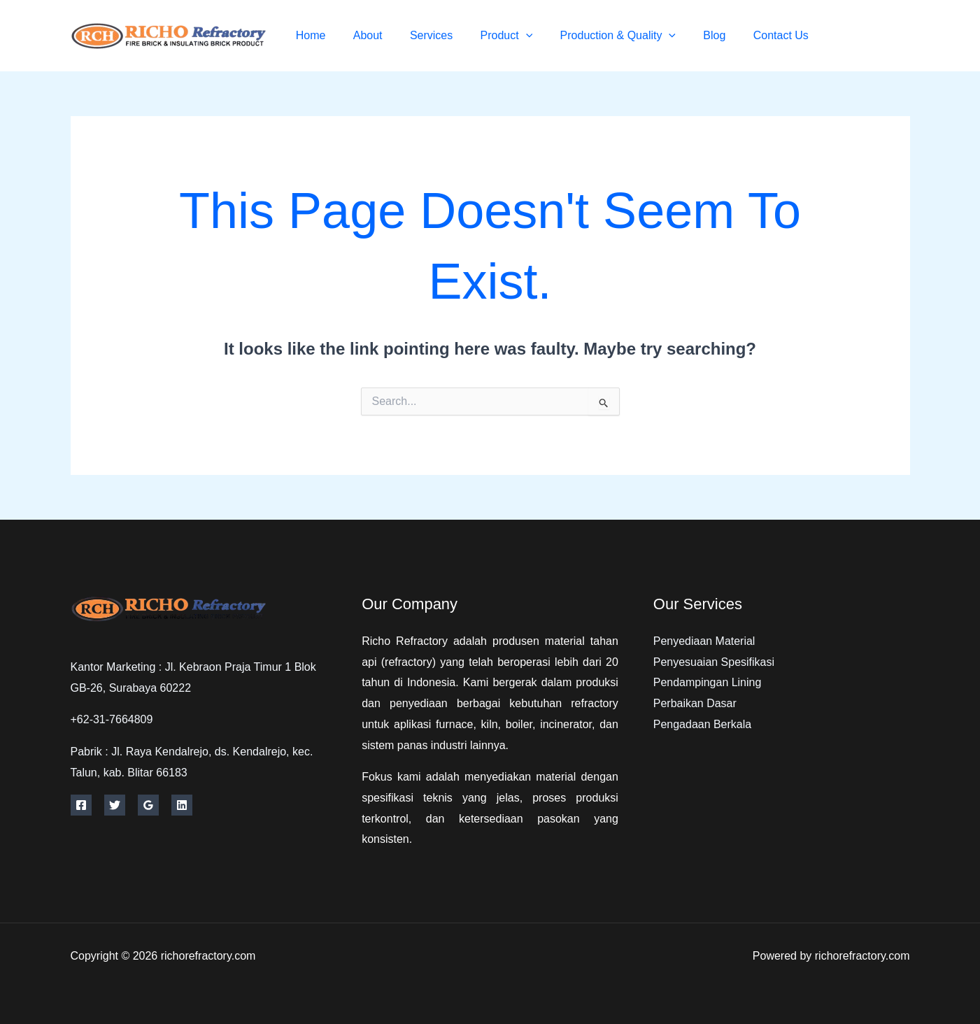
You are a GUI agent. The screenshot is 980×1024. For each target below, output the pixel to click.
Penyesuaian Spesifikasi (713, 662)
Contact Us (783, 35)
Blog (722, 35)
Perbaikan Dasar (695, 703)
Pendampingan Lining (707, 682)
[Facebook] (842, 36)
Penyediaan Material (704, 641)
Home (344, 35)
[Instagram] (905, 36)
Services (454, 35)
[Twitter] (873, 36)
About (396, 35)
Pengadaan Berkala (702, 724)
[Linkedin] (181, 805)
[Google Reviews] (148, 805)
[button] (544, 35)
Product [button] (524, 35)
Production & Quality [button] (630, 35)
